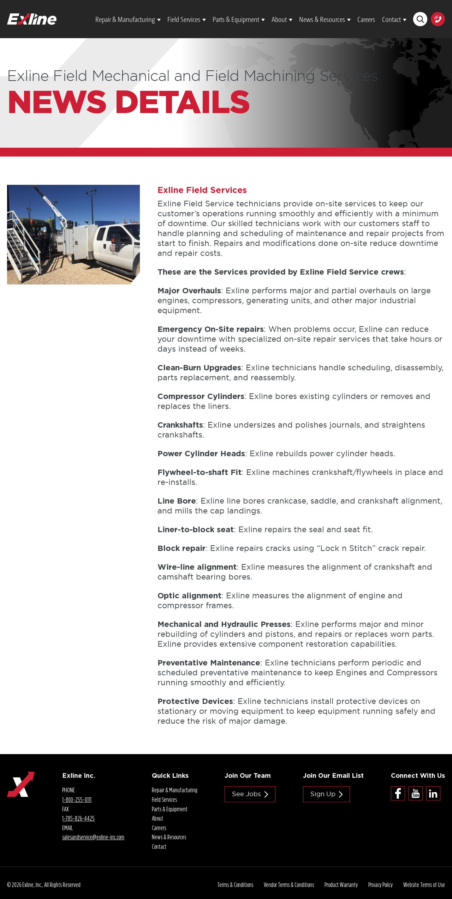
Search (420, 19)
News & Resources (322, 19)
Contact (391, 19)
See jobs (246, 794)
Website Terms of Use (424, 884)
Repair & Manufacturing (125, 19)
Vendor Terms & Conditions (289, 884)
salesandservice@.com (93, 837)
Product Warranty (341, 884)
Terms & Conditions (235, 884)
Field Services (183, 19)
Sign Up (322, 794)
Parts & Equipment (236, 19)
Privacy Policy (380, 884)
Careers (366, 19)
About (279, 19)
